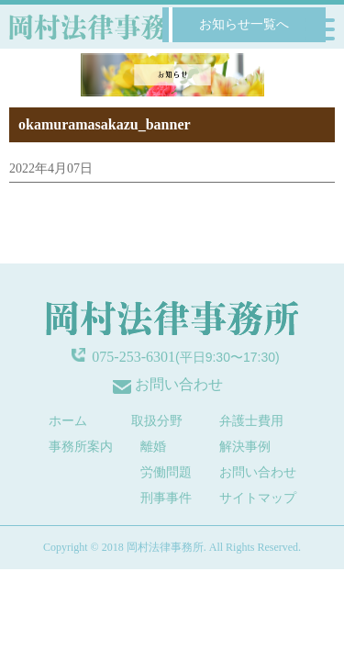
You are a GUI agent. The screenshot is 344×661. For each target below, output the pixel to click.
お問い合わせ (179, 384)
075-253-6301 (133, 356)
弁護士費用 (251, 421)
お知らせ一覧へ (244, 24)
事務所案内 (81, 447)
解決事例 (245, 447)
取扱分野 (157, 421)
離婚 (153, 447)
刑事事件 (166, 498)
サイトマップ (257, 498)
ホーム (68, 421)
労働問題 (166, 472)
